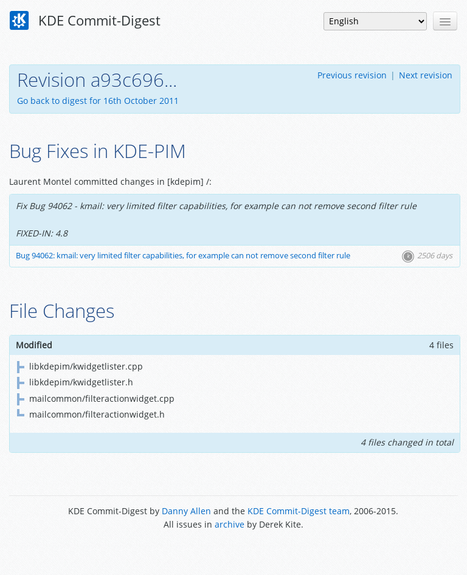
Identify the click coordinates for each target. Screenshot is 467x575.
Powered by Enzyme (233, 552)
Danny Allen (186, 511)
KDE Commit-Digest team (298, 511)
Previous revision (352, 75)
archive (229, 524)
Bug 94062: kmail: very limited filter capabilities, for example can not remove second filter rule (183, 255)
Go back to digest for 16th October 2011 (98, 100)
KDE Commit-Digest (85, 20)
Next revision (425, 75)
